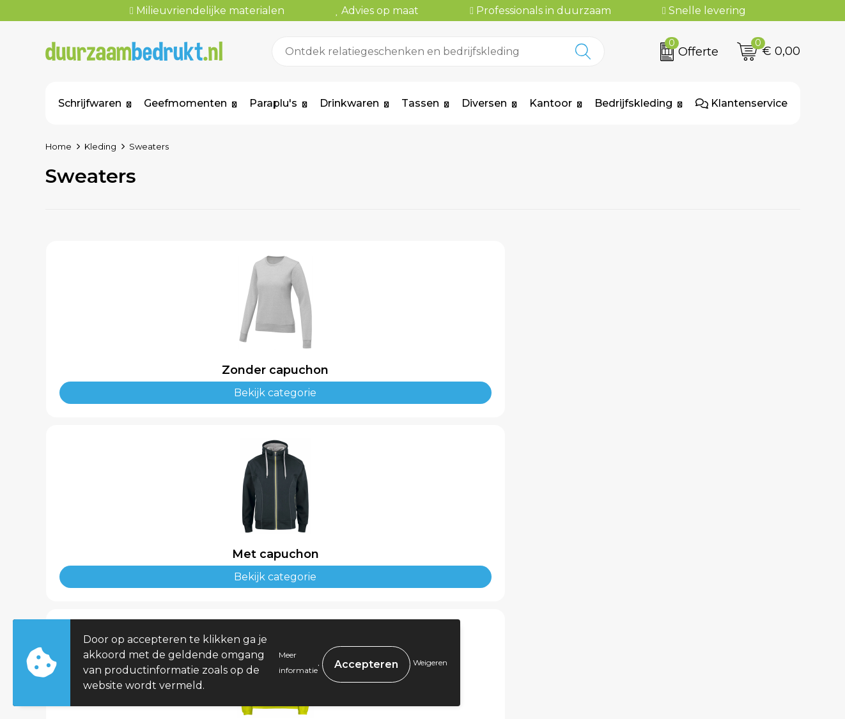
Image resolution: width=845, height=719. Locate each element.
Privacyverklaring (672, 567)
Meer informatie (298, 662)
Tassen (420, 103)
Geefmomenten (185, 103)
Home (58, 146)
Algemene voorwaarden (689, 528)
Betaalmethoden (486, 547)
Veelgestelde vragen (309, 547)
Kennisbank (286, 586)
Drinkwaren (349, 103)
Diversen (484, 103)
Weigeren (430, 662)
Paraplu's (273, 103)
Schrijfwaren (89, 103)
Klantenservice (741, 103)
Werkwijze (283, 567)
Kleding (100, 146)
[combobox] (417, 51)
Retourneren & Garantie (504, 586)
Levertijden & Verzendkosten (516, 567)
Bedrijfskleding (633, 103)
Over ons (279, 528)
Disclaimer (653, 586)
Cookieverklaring (670, 547)
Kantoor (550, 103)
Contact (462, 528)
